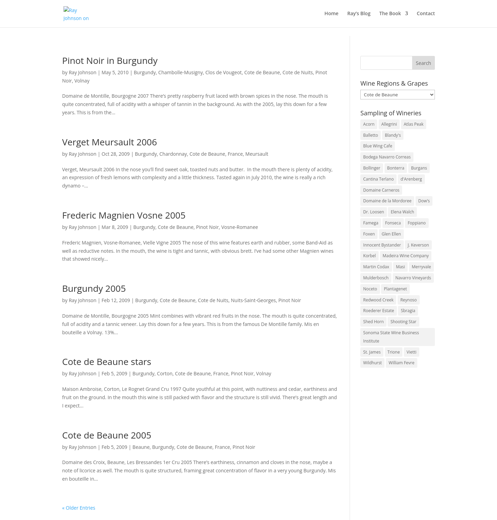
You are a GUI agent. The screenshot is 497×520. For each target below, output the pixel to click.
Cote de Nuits (297, 72)
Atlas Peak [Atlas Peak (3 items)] (413, 124)
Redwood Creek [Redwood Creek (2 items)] (378, 300)
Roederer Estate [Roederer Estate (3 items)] (378, 311)
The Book (390, 14)
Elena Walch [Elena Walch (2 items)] (402, 212)
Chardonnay (173, 154)
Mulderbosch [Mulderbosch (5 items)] (376, 278)
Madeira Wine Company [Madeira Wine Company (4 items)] (406, 256)
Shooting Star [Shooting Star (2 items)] (403, 322)
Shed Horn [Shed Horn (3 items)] (373, 322)
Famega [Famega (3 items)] (370, 223)
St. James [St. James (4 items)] (372, 352)
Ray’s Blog (358, 14)
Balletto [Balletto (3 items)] (370, 135)
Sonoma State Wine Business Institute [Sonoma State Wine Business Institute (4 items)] (391, 337)
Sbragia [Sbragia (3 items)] (408, 311)
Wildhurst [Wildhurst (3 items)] (372, 363)
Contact (426, 14)
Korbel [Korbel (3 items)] (369, 256)
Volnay (81, 80)
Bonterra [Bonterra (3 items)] (396, 168)
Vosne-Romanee (239, 227)
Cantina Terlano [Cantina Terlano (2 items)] (378, 179)
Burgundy (145, 72)
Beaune (141, 447)
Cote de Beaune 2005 (106, 435)
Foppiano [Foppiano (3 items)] (417, 223)
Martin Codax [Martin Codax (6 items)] (376, 267)
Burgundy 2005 (94, 288)
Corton (165, 373)
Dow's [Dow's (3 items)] (424, 201)
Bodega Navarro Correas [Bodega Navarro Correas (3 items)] (387, 157)
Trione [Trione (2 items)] (394, 352)
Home (331, 14)
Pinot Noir (207, 227)
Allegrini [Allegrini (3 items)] (389, 124)
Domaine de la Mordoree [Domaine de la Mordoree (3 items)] (387, 201)
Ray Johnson (82, 72)
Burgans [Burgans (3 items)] (419, 168)
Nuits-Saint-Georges (253, 300)
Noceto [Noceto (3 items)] (370, 289)
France (235, 154)
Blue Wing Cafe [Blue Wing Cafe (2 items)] (377, 146)
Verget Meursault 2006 (109, 142)
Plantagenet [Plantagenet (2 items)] (395, 289)
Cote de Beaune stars (106, 361)
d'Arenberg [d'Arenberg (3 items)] (411, 179)
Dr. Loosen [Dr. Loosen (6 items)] (373, 212)
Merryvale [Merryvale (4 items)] (421, 267)
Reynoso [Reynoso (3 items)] (408, 300)
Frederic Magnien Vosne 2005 (124, 215)
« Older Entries (78, 507)
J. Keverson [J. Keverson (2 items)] (418, 245)
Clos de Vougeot (223, 72)
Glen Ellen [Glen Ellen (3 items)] (391, 234)
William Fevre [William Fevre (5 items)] (402, 363)
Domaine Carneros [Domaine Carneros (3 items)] (381, 190)
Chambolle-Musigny (180, 72)
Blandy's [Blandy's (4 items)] (393, 135)
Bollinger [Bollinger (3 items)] (371, 168)
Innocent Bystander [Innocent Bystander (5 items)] (382, 245)
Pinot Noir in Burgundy (110, 60)
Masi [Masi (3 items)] (400, 267)
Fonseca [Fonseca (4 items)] (393, 223)
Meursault (256, 154)
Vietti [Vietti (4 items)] (412, 352)
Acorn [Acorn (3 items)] (368, 124)
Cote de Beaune (262, 72)
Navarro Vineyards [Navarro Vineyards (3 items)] (413, 278)
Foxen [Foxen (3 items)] (369, 234)
